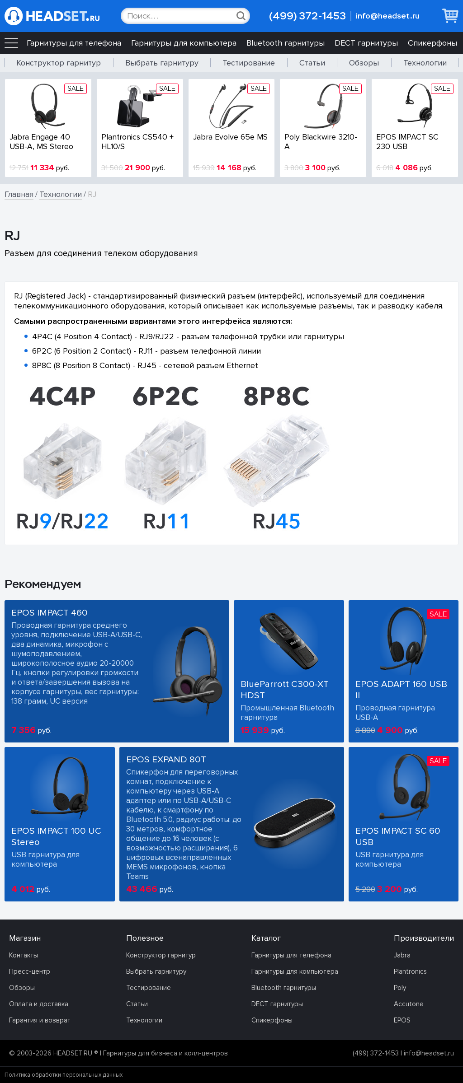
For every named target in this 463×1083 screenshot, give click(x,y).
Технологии (425, 63)
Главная (19, 194)
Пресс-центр (29, 971)
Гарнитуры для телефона (74, 43)
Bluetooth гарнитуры (285, 43)
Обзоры (364, 63)
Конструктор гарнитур (58, 63)
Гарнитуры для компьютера (183, 43)
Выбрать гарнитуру (161, 63)
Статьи (312, 63)
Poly (400, 988)
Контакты (23, 955)
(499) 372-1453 (307, 16)
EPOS (402, 1020)
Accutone (409, 1004)
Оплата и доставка (38, 1004)
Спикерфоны (432, 43)
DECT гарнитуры (366, 43)
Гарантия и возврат (40, 1020)
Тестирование (248, 63)
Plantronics (410, 971)
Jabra (402, 955)
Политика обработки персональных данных (64, 1074)
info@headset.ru (388, 16)
